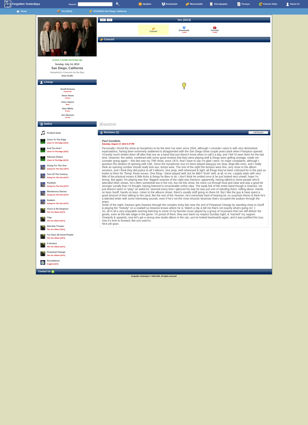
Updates (144, 4)
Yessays (243, 4)
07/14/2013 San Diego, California (107, 11)
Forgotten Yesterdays (22, 4)
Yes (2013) (64, 11)
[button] (184, 86)
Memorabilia (194, 4)
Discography (218, 4)
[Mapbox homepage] (107, 124)
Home (21, 11)
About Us (293, 4)
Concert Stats (268, 4)
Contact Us (46, 271)
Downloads (169, 4)
